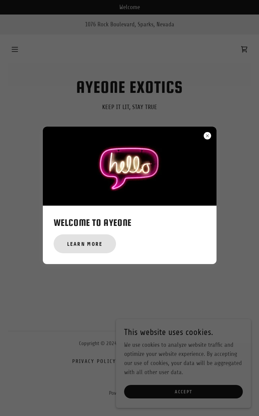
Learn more (85, 244)
